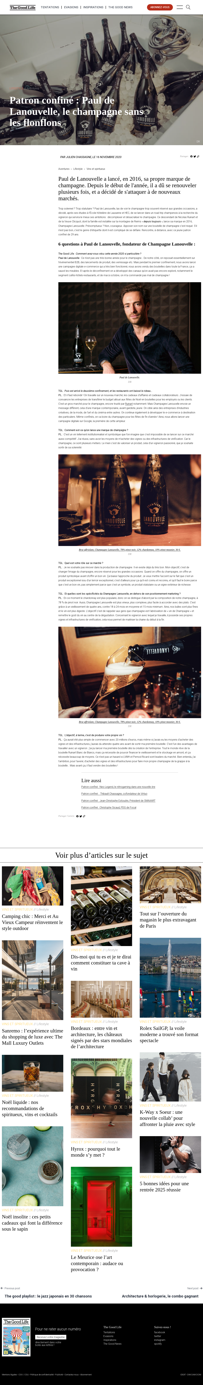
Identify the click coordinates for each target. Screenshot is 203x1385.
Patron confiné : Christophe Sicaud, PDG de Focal (108, 807)
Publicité (59, 1374)
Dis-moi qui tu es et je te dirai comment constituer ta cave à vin (101, 963)
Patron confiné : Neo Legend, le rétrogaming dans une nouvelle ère (118, 786)
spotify (158, 1343)
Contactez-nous (72, 1374)
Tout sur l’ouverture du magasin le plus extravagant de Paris (168, 920)
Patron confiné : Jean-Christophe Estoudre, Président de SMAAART (118, 800)
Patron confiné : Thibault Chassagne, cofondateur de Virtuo (114, 793)
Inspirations (93, 7)
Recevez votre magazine (51, 1337)
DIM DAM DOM (194, 1374)
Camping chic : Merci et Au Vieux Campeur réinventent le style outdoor (32, 922)
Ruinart (129, 403)
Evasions (71, 7)
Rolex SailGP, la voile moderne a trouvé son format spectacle (169, 1034)
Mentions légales (9, 1374)
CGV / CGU (24, 1374)
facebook (159, 1332)
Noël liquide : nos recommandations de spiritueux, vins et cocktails (29, 1108)
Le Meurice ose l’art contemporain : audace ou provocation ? (97, 1263)
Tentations (50, 7)
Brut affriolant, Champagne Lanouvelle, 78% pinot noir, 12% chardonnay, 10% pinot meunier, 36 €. (130, 549)
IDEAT (183, 1374)
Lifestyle (24, 88)
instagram (159, 1339)
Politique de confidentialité (42, 1374)
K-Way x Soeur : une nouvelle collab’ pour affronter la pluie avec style (167, 1118)
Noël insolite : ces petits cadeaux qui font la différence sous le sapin (32, 1223)
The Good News (120, 7)
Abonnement (86, 1374)
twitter (157, 1336)
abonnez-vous (160, 7)
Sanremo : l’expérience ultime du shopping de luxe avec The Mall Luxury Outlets (32, 1037)
